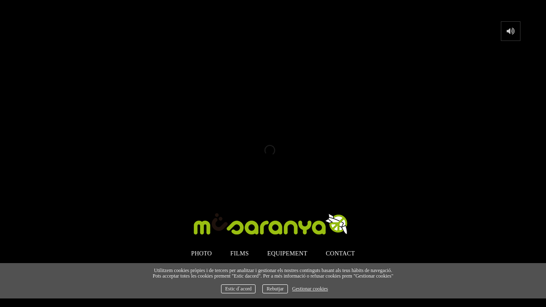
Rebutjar (275, 289)
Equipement (287, 253)
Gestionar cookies (310, 289)
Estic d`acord (238, 289)
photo (201, 253)
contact (340, 253)
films (239, 253)
